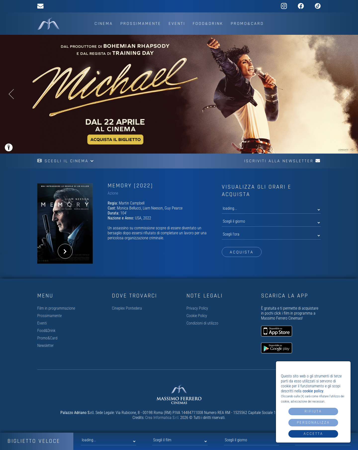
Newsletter (45, 345)
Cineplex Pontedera (127, 308)
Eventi (177, 23)
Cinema (103, 23)
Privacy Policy (197, 308)
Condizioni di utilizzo (202, 323)
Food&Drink (208, 23)
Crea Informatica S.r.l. (162, 417)
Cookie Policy (196, 315)
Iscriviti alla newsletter (282, 161)
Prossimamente (140, 23)
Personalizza (313, 422)
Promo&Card (247, 23)
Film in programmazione (56, 308)
